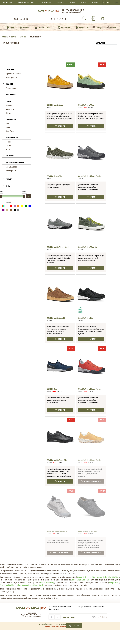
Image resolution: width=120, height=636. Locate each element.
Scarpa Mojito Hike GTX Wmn (108, 577)
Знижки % (60, 3)
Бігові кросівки (11, 77)
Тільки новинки (11, 88)
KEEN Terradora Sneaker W (57, 531)
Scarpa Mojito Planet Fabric (10, 585)
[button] (16, 70)
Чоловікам (10, 109)
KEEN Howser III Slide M (87, 531)
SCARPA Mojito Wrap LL (56, 318)
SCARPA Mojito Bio (85, 318)
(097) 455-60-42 (20, 19)
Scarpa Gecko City (47, 582)
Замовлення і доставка (26, 3)
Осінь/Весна (10, 131)
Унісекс (9, 106)
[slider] (24, 196)
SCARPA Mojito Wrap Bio (87, 247)
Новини (72, 3)
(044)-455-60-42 (58, 19)
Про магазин (7, 3)
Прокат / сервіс (45, 3)
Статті (83, 3)
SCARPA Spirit (52, 389)
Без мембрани (11, 167)
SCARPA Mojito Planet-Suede (58, 247)
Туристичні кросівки (13, 74)
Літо (7, 124)
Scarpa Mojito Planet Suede (33, 585)
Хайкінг (8, 145)
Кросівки (23, 37)
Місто (8, 149)
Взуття (13, 37)
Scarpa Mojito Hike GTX (86, 577)
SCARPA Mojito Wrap (55, 105)
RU (114, 2)
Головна (5, 37)
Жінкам (8, 113)
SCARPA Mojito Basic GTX (57, 460)
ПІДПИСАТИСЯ (74, 626)
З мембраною (11, 170)
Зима (8, 127)
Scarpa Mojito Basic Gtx (80, 580)
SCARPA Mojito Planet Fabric (89, 176)
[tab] (16, 70)
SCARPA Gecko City (54, 176)
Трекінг (8, 142)
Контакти (95, 3)
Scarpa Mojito (114, 582)
